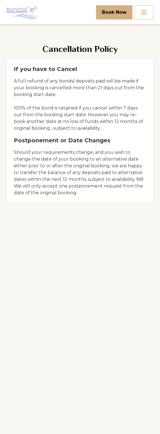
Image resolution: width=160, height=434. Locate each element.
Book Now (114, 12)
